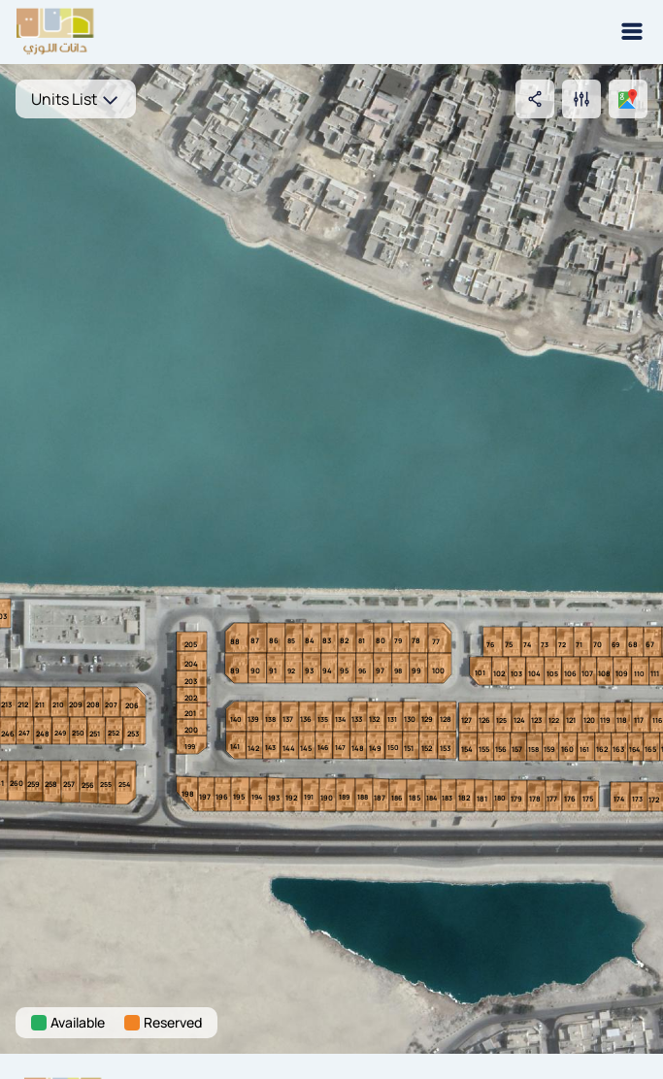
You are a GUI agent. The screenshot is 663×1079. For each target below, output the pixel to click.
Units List (75, 99)
